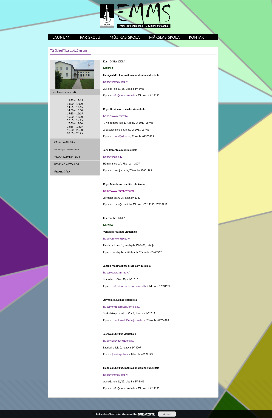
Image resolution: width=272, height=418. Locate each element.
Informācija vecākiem (66, 164)
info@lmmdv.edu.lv (124, 95)
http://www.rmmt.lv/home (118, 190)
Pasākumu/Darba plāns (67, 156)
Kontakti (198, 37)
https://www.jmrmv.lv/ (116, 272)
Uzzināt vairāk (146, 414)
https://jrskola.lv (112, 156)
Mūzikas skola (125, 37)
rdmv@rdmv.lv (121, 136)
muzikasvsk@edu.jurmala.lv (129, 320)
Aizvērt (167, 414)
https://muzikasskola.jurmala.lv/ (121, 306)
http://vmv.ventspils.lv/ (116, 238)
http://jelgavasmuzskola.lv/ (118, 340)
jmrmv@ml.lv (138, 286)
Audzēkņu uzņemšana (66, 149)
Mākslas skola (164, 37)
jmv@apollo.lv (120, 354)
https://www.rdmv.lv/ (115, 116)
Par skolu (90, 37)
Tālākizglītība (62, 171)
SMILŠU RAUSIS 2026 (64, 141)
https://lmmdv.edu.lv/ (116, 81)
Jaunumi (62, 37)
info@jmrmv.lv (121, 286)
